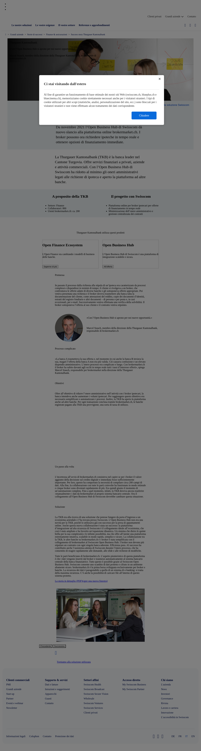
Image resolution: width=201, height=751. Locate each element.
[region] (101, 100)
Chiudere (144, 115)
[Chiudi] (159, 78)
